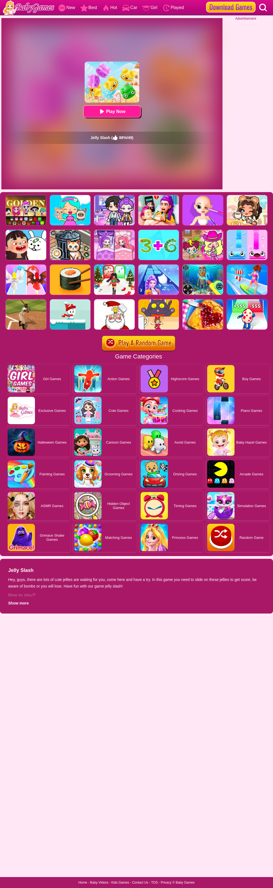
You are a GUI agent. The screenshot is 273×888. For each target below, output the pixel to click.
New (66, 7)
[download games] (231, 2)
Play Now (111, 111)
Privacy (166, 882)
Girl (149, 7)
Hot (109, 7)
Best (88, 7)
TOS (154, 882)
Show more (18, 603)
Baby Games (185, 882)
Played (173, 7)
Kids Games (120, 882)
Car (129, 7)
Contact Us (140, 882)
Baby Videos (99, 882)
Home (82, 882)
